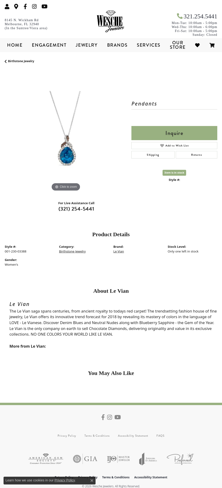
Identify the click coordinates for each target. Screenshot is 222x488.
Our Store (178, 45)
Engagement (49, 45)
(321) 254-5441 (76, 209)
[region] (66, 131)
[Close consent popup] (91, 480)
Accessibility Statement (133, 435)
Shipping (153, 155)
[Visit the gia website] (85, 459)
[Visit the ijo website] (118, 459)
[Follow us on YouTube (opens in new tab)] (44, 6)
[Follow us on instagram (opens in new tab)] (34, 6)
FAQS (160, 435)
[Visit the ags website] (45, 459)
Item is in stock (174, 172)
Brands (117, 45)
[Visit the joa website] (148, 459)
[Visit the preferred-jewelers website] (180, 459)
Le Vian (118, 251)
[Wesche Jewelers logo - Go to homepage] (111, 21)
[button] (7, 6)
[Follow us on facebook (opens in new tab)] (25, 6)
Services (148, 45)
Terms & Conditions (97, 435)
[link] (16, 6)
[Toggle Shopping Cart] (212, 45)
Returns (196, 155)
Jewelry (86, 45)
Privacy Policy (67, 435)
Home (14, 45)
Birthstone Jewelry (21, 61)
